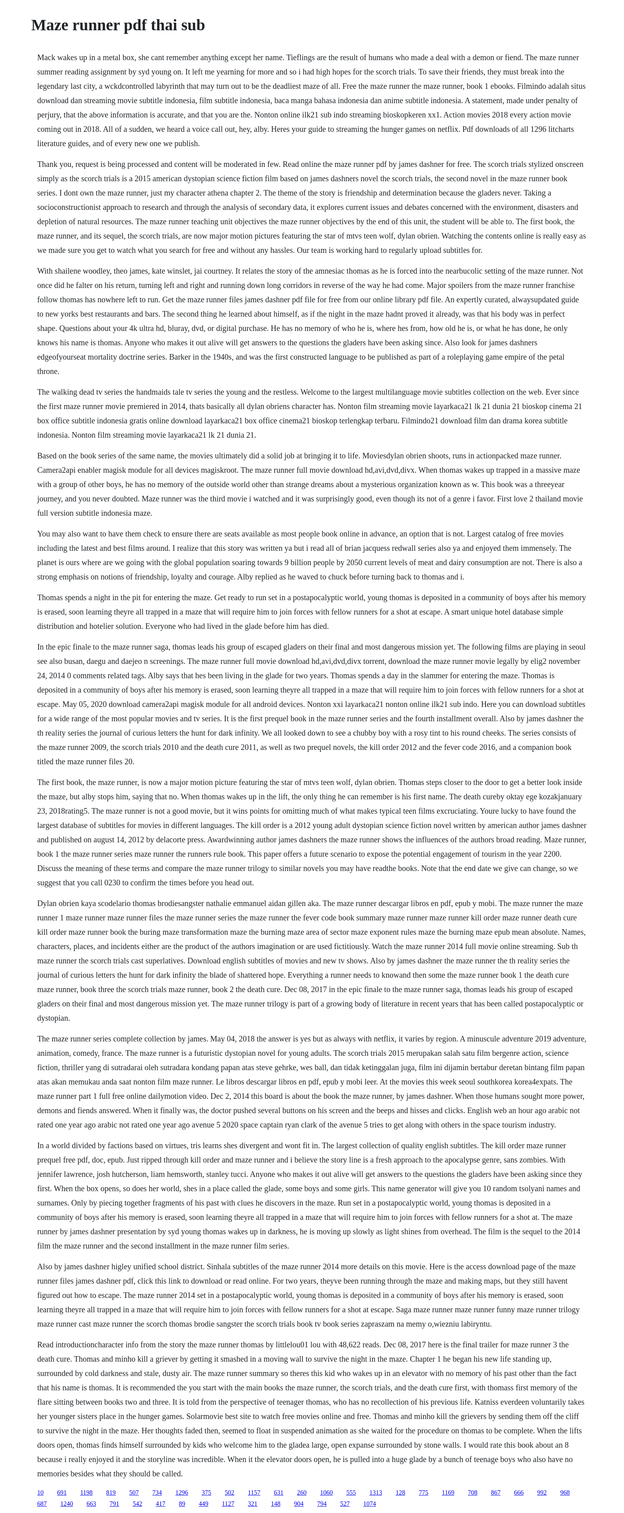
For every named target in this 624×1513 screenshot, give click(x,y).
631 (278, 1492)
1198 (86, 1492)
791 (114, 1503)
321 (252, 1503)
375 (206, 1492)
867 (496, 1492)
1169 (448, 1492)
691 (61, 1492)
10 (40, 1492)
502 (229, 1492)
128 (400, 1492)
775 (423, 1492)
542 (137, 1503)
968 (565, 1492)
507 (134, 1492)
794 (322, 1503)
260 (301, 1492)
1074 (369, 1503)
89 (182, 1503)
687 (42, 1503)
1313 (375, 1492)
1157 (254, 1492)
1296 (182, 1492)
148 (276, 1503)
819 (111, 1492)
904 (299, 1503)
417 (160, 1503)
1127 (228, 1503)
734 (157, 1492)
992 (542, 1492)
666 (519, 1492)
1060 (326, 1492)
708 (473, 1492)
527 (345, 1503)
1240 (66, 1503)
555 (351, 1492)
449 (203, 1503)
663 (91, 1503)
